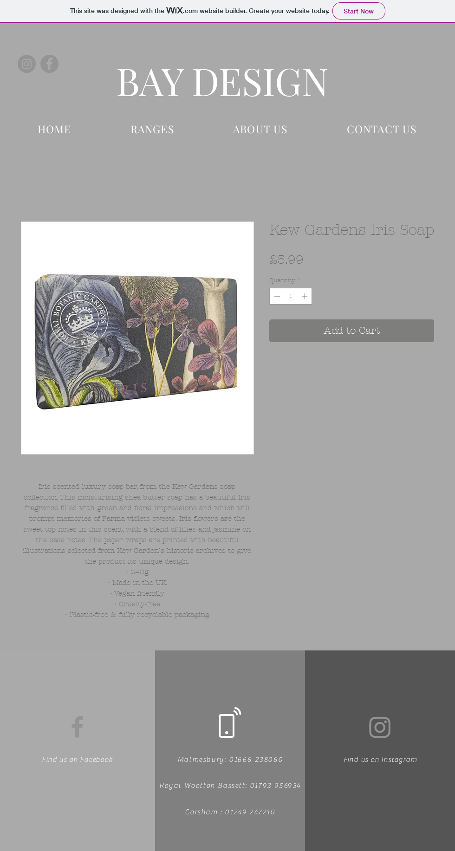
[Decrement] (276, 296)
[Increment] (305, 296)
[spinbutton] (291, 296)
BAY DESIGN (222, 80)
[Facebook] (49, 64)
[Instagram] (27, 64)
